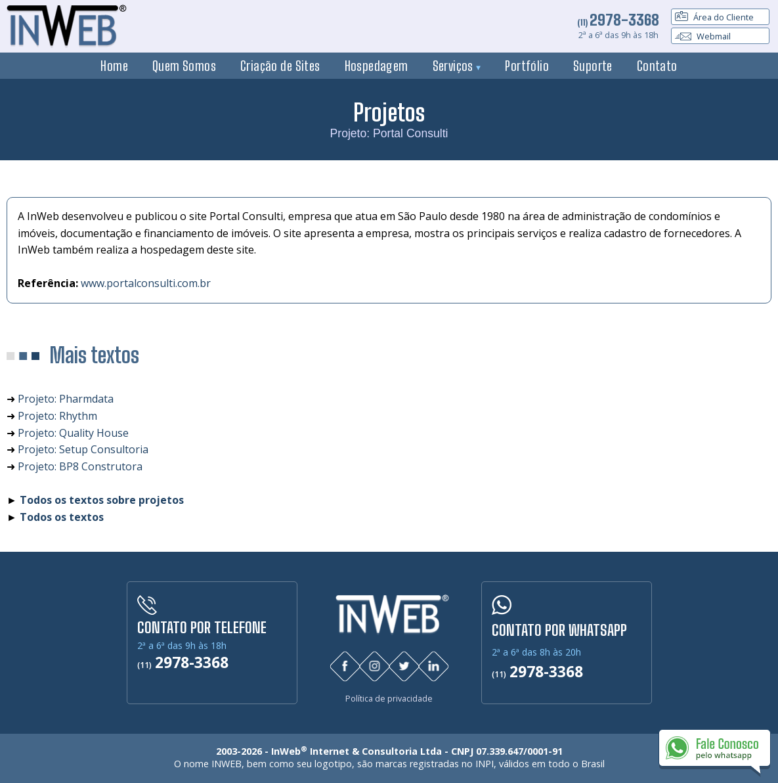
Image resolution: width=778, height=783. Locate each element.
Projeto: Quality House (73, 433)
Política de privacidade (389, 698)
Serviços (457, 66)
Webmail (703, 36)
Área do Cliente (714, 17)
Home (114, 66)
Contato (657, 66)
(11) (618, 22)
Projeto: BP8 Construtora (80, 466)
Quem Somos (184, 66)
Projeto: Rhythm (57, 416)
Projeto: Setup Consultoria (83, 449)
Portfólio (527, 66)
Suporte (593, 66)
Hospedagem (376, 66)
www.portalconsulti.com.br (146, 283)
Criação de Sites (280, 66)
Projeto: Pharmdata (66, 399)
